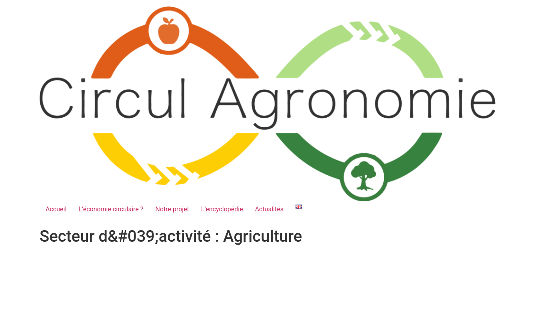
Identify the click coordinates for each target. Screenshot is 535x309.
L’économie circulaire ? (110, 209)
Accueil (56, 209)
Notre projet (172, 209)
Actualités (269, 209)
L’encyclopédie (222, 209)
